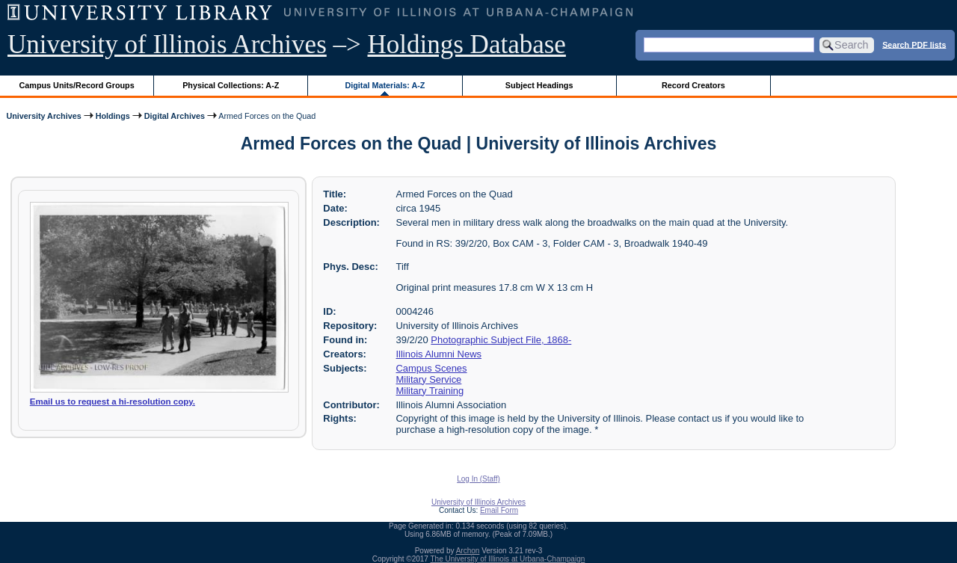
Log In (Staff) (478, 479)
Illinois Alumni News (438, 354)
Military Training (430, 390)
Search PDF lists (914, 44)
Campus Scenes (431, 368)
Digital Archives (174, 115)
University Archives (43, 115)
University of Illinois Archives (167, 44)
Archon (468, 551)
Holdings (113, 115)
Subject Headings (539, 85)
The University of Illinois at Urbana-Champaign (508, 559)
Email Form (499, 510)
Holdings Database (467, 44)
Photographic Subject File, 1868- (501, 339)
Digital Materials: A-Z (385, 85)
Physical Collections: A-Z (230, 85)
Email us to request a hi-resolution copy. (112, 401)
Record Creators (693, 85)
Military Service (429, 379)
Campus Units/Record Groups (77, 85)
